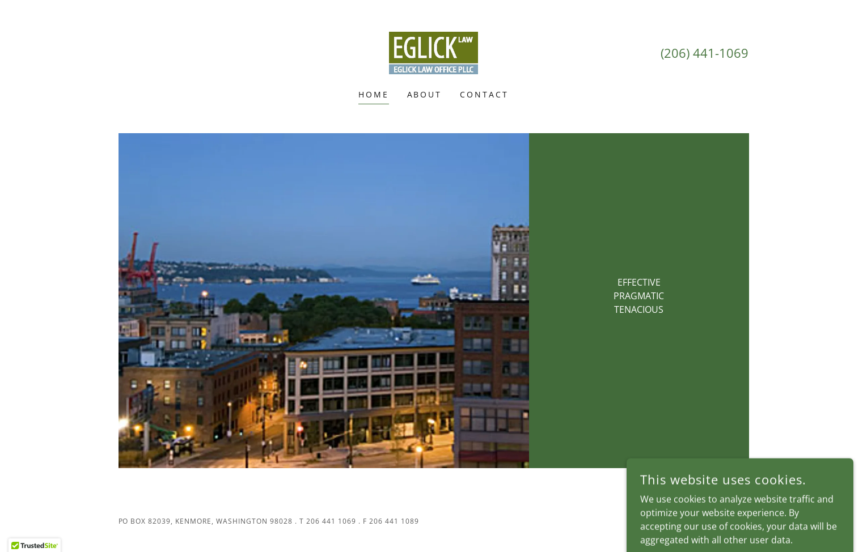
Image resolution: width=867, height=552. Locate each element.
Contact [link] (484, 94)
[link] (433, 52)
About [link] (424, 94)
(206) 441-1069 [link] (704, 52)
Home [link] (373, 94)
